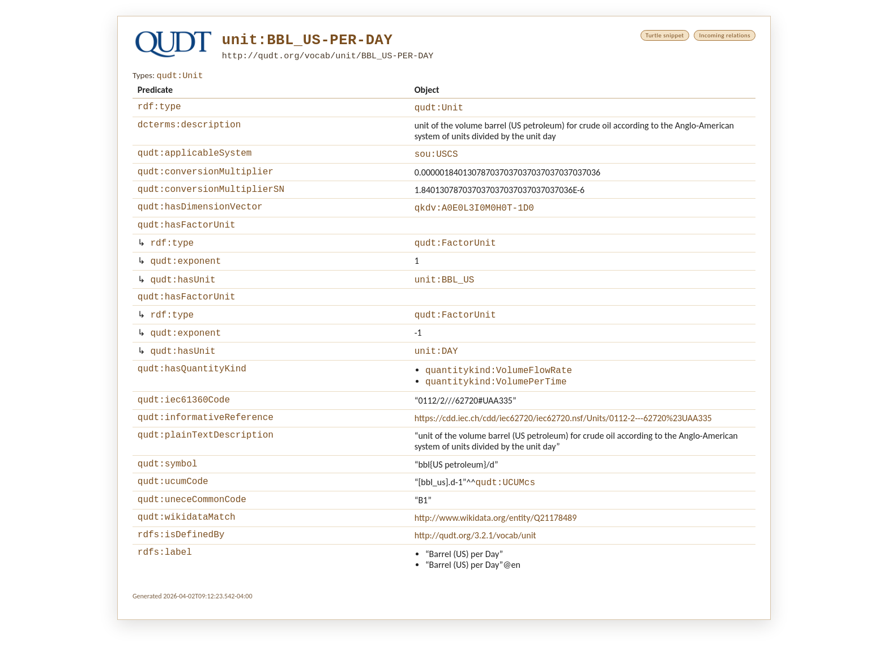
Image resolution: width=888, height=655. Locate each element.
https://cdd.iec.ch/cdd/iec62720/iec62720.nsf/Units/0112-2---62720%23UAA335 (563, 443)
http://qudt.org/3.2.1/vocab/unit (475, 568)
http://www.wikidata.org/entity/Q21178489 (496, 549)
